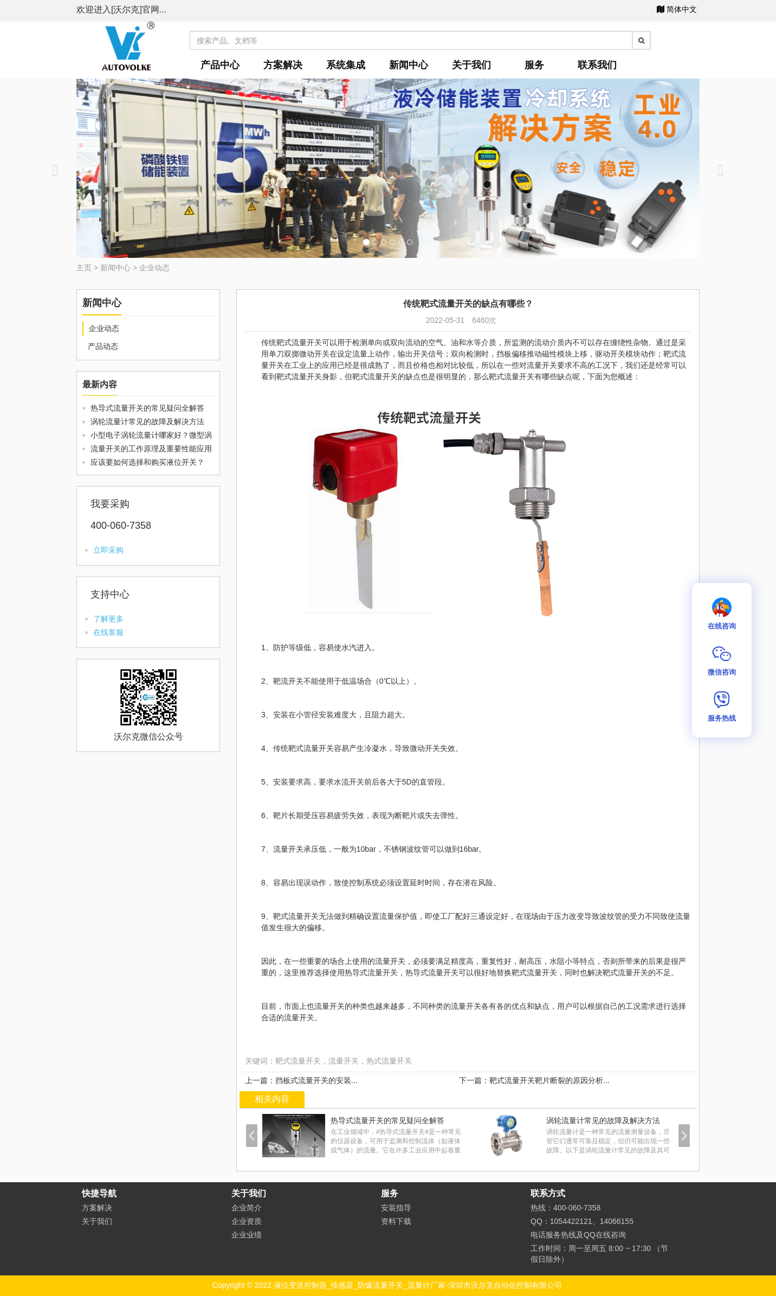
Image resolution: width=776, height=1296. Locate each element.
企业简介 (246, 1207)
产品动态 (103, 346)
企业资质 (246, 1221)
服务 (534, 65)
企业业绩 (246, 1234)
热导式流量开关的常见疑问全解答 (147, 408)
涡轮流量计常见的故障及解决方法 (147, 421)
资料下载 (396, 1221)
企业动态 (154, 267)
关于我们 (471, 65)
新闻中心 (408, 65)
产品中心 (220, 65)
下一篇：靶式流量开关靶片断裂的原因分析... (534, 1080)
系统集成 (345, 65)
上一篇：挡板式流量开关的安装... (301, 1080)
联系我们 (597, 65)
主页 (84, 267)
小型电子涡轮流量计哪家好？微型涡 (151, 435)
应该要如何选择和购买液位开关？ (147, 462)
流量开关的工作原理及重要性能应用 (151, 448)
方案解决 (282, 65)
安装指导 (396, 1207)
